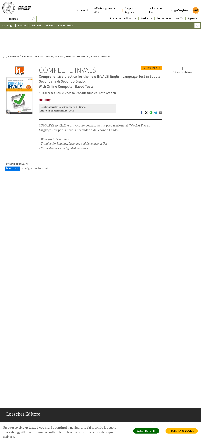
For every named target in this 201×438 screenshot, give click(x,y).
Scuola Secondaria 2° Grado (37, 31)
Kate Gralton (107, 67)
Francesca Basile (53, 67)
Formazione (164, 14)
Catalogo (7, 24)
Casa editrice (113, 397)
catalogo (13, 31)
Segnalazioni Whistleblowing (170, 401)
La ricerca (146, 14)
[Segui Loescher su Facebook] (9, 427)
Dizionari (36, 24)
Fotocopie (161, 412)
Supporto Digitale (130, 6)
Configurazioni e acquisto (36, 143)
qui (18, 432)
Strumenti (82, 6)
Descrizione (12, 143)
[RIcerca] (33, 18)
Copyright (161, 404)
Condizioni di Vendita (166, 408)
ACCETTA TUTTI (145, 431)
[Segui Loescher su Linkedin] (21, 427)
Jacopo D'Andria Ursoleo (81, 67)
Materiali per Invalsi (77, 31)
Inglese (59, 31)
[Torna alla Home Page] (4, 31)
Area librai (112, 404)
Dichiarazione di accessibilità (170, 416)
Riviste (49, 24)
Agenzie (192, 14)
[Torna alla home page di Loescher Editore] (17, 7)
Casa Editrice (65, 24)
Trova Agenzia (114, 401)
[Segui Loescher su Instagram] (15, 427)
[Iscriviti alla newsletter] (34, 427)
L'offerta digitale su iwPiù (104, 6)
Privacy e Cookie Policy (167, 397)
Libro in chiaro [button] (182, 44)
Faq (109, 408)
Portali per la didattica (123, 14)
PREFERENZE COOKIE (181, 431)
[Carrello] (197, 25)
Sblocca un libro (155, 6)
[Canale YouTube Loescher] (28, 427)
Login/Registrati (180, 6)
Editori (22, 24)
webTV (179, 14)
